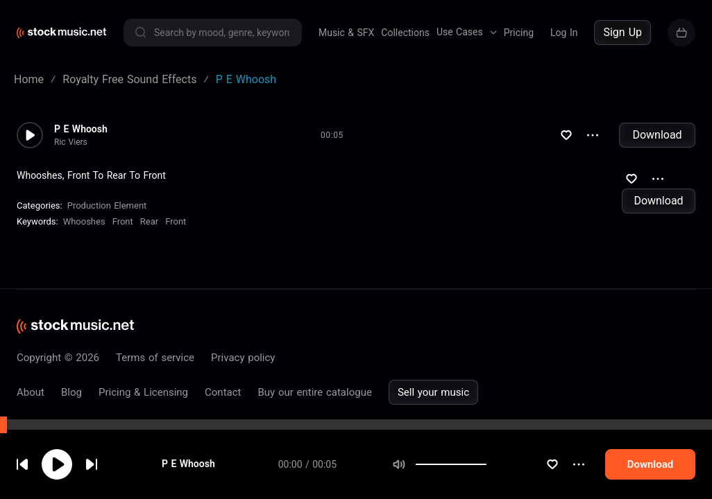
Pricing (519, 32)
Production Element (107, 205)
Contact (223, 392)
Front (122, 221)
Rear (149, 221)
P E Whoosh (191, 484)
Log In (563, 32)
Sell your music (433, 392)
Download (656, 134)
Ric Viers (70, 142)
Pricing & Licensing (143, 392)
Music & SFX (346, 32)
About (30, 392)
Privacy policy (243, 357)
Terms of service (155, 357)
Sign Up (622, 32)
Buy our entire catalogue (314, 392)
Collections (405, 32)
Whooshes (84, 221)
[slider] (483, 484)
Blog (71, 392)
